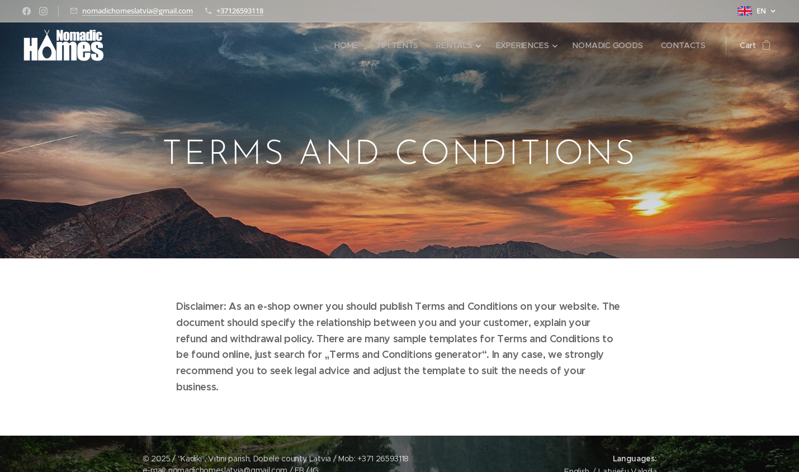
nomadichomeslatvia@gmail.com (137, 11)
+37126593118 (239, 11)
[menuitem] (352, 45)
